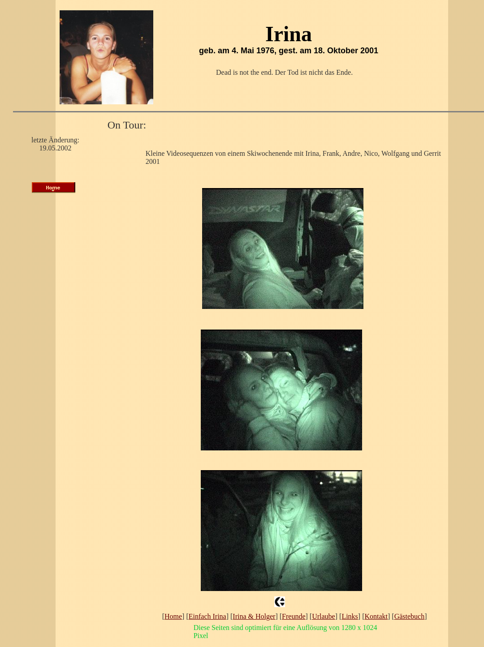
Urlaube (323, 616)
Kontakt (376, 616)
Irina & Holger (254, 616)
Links (349, 616)
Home (173, 616)
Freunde (293, 616)
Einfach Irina (207, 616)
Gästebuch (409, 616)
